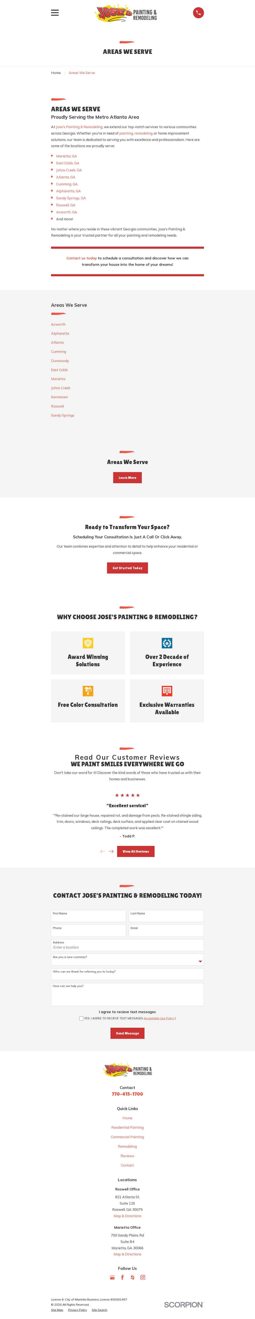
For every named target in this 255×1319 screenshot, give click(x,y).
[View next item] (111, 851)
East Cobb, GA (67, 163)
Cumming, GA (67, 184)
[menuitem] (127, 324)
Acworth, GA (66, 212)
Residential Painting (127, 1127)
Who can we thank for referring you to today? (84, 971)
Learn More (127, 478)
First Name (60, 913)
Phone (57, 928)
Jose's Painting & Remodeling (79, 127)
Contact (127, 1165)
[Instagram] (142, 1277)
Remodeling (127, 1146)
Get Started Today (127, 568)
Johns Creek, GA (69, 170)
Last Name (138, 913)
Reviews (127, 1156)
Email (134, 928)
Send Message (127, 1033)
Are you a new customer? (70, 957)
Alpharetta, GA (68, 191)
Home (127, 1118)
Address (58, 942)
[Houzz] (132, 1277)
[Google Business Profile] (112, 1277)
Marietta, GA (66, 156)
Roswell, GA (66, 205)
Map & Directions (127, 1216)
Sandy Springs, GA (71, 198)
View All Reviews (136, 851)
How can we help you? (68, 986)
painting (126, 133)
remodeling (143, 133)
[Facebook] (122, 1277)
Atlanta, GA (65, 177)
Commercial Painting (127, 1137)
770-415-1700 (127, 1094)
